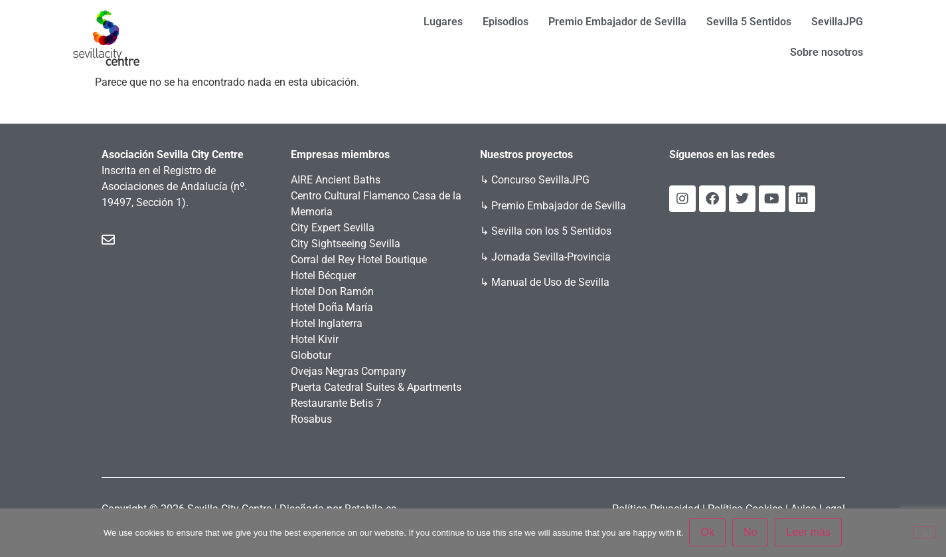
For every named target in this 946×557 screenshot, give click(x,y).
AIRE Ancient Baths (335, 179)
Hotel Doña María (332, 307)
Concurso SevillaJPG (540, 179)
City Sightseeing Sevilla (345, 243)
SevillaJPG (837, 21)
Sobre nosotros (826, 52)
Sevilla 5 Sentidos (748, 21)
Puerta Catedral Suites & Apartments (376, 387)
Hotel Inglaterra (326, 323)
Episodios (505, 21)
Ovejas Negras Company (348, 371)
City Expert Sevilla (332, 227)
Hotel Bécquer (323, 275)
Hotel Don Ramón (332, 291)
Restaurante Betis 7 (336, 403)
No (750, 532)
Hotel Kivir (315, 339)
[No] (924, 532)
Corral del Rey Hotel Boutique (359, 259)
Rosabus (311, 419)
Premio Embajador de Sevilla (617, 21)
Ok (707, 532)
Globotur (311, 355)
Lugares (443, 21)
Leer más (809, 532)
